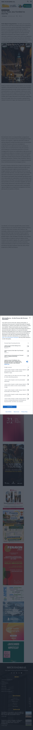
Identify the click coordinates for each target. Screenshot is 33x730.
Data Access (16, 411)
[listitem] (16, 343)
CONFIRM (9, 406)
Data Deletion (8, 411)
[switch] (27, 346)
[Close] (30, 318)
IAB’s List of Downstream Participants (10, 337)
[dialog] (16, 365)
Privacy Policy (24, 411)
